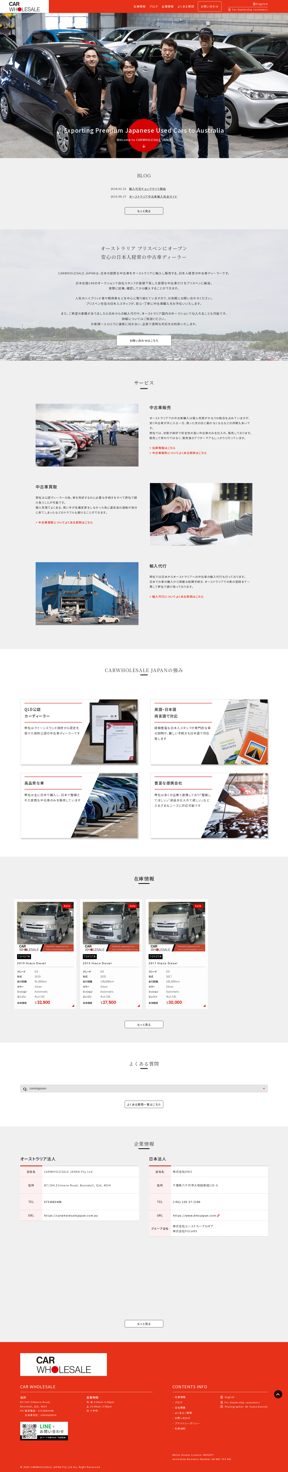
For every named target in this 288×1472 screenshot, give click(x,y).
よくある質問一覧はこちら (144, 1104)
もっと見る (144, 211)
